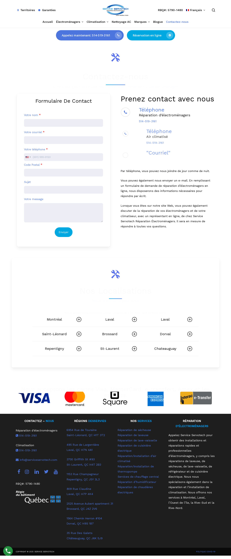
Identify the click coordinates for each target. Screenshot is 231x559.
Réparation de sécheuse (134, 433)
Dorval (176, 334)
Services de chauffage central (138, 480)
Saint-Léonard (61, 334)
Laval (121, 319)
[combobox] (28, 157)
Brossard (119, 334)
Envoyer (63, 232)
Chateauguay (173, 348)
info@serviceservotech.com (36, 463)
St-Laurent (118, 348)
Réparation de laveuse (133, 438)
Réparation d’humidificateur (137, 485)
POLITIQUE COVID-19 (205, 555)
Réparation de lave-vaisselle (137, 443)
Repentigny (63, 348)
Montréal (64, 319)
